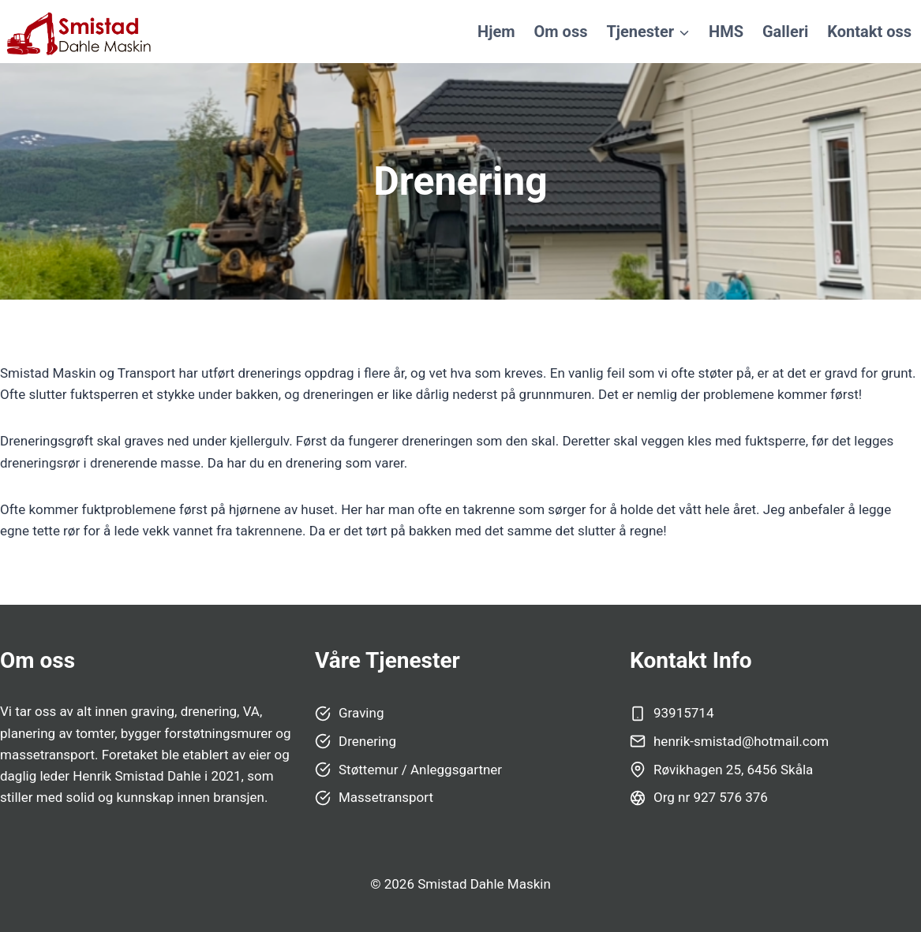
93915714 (683, 713)
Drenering (367, 741)
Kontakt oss (869, 31)
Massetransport (386, 797)
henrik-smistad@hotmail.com (741, 741)
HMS (726, 31)
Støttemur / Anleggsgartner (420, 769)
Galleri (785, 31)
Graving (361, 713)
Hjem (496, 31)
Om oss (561, 31)
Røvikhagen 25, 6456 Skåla (733, 769)
